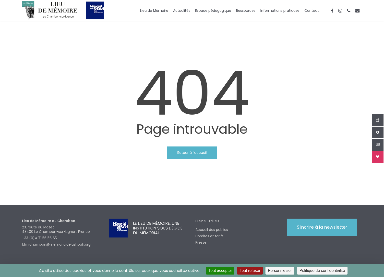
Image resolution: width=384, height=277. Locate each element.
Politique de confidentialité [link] (322, 270)
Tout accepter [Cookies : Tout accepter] (220, 270)
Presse (200, 242)
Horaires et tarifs (209, 236)
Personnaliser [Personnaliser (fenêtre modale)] (280, 270)
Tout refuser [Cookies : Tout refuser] (250, 270)
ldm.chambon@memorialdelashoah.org (56, 244)
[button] (322, 227)
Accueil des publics (211, 229)
